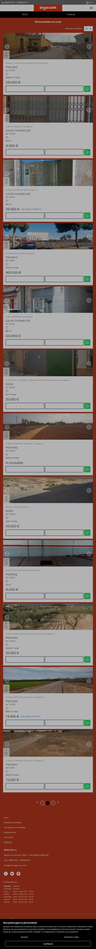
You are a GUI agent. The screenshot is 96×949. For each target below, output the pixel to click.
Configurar (48, 943)
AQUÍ (54, 929)
